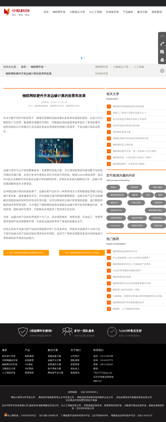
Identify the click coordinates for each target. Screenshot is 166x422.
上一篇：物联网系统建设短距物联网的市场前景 (27, 253)
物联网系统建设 (41, 106)
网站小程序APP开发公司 (23, 397)
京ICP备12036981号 (48, 415)
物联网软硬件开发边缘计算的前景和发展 (29, 73)
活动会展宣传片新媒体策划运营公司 (134, 397)
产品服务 (128, 12)
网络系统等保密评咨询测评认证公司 (95, 397)
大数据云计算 (77, 12)
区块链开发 (112, 12)
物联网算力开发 (72, 106)
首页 (46, 12)
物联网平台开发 (57, 106)
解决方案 (142, 12)
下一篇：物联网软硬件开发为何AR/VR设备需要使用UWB (83, 253)
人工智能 (139, 66)
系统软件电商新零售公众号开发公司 (56, 397)
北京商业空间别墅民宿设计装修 (81, 400)
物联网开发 (59, 12)
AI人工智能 (95, 12)
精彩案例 (157, 12)
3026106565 (91, 392)
